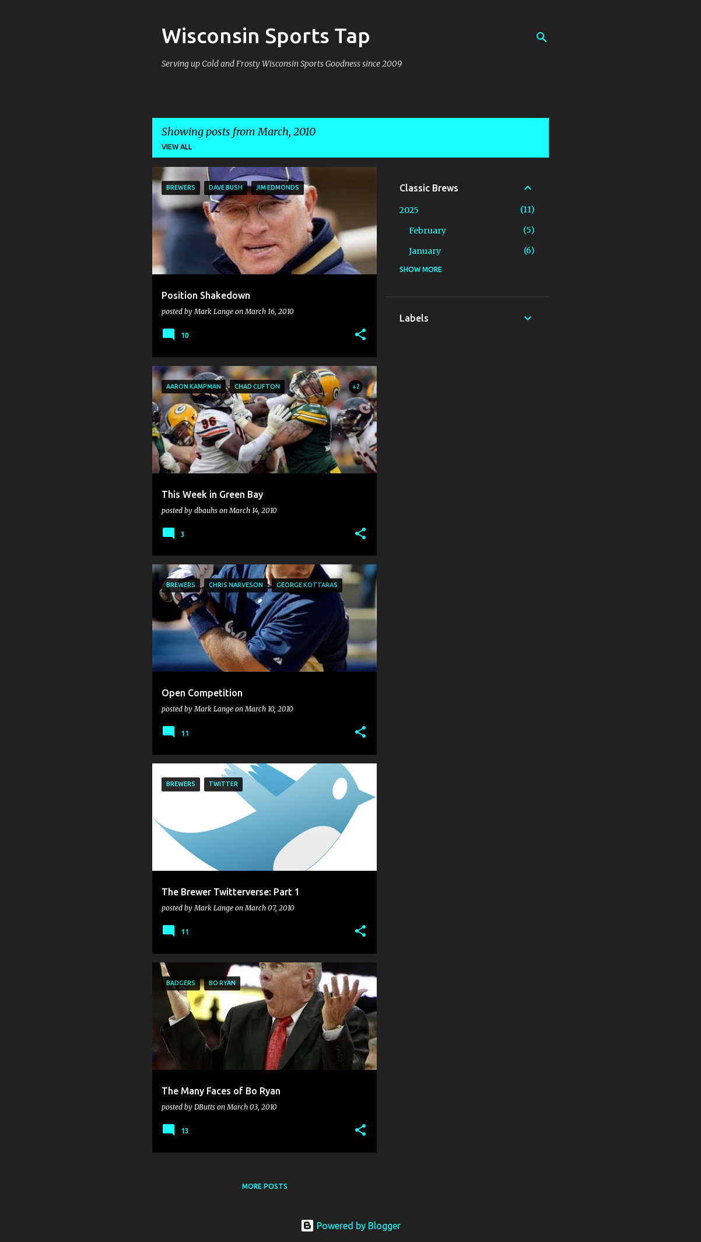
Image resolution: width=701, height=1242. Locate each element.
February (427, 230)
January (425, 251)
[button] (360, 335)
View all (177, 147)
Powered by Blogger (350, 1225)
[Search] (542, 37)
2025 (409, 210)
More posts (265, 1186)
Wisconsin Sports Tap (266, 35)
